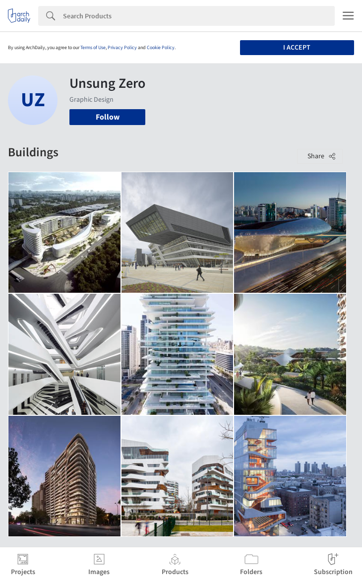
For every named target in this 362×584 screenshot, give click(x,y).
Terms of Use (93, 47)
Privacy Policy (122, 47)
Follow (108, 117)
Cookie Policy (161, 47)
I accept (296, 48)
